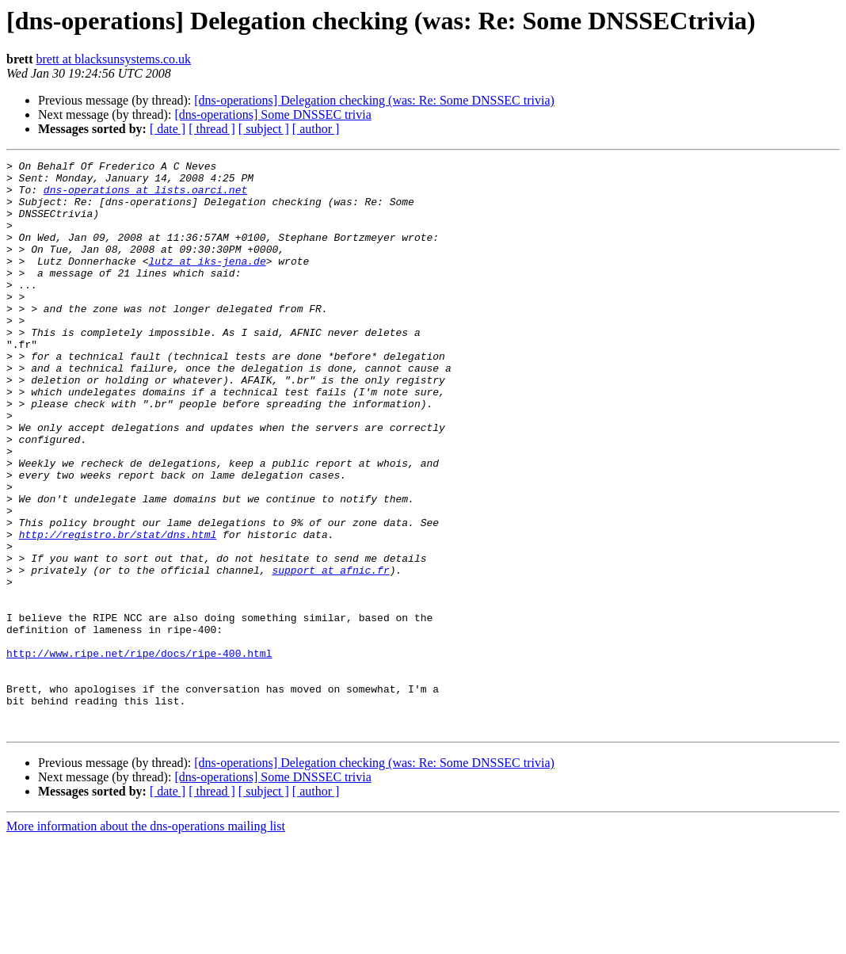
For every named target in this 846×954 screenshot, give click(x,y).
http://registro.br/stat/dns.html (118, 610)
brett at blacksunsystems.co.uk (113, 59)
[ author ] (316, 128)
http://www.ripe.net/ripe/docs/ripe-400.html (139, 753)
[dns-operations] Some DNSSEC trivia (272, 114)
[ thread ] (212, 128)
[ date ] (167, 128)
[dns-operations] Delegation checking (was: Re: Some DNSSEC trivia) (374, 100)
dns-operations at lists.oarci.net (145, 196)
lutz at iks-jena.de (206, 282)
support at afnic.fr (330, 653)
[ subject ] (263, 128)
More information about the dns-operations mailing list (145, 940)
